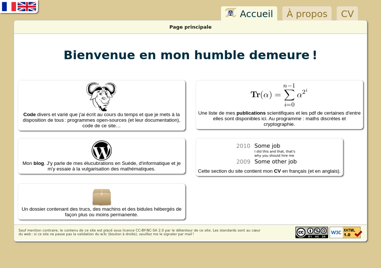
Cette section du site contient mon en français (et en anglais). (269, 157)
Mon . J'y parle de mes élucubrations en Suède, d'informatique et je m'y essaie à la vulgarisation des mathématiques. (101, 156)
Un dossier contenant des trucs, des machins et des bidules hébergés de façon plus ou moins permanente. (102, 201)
